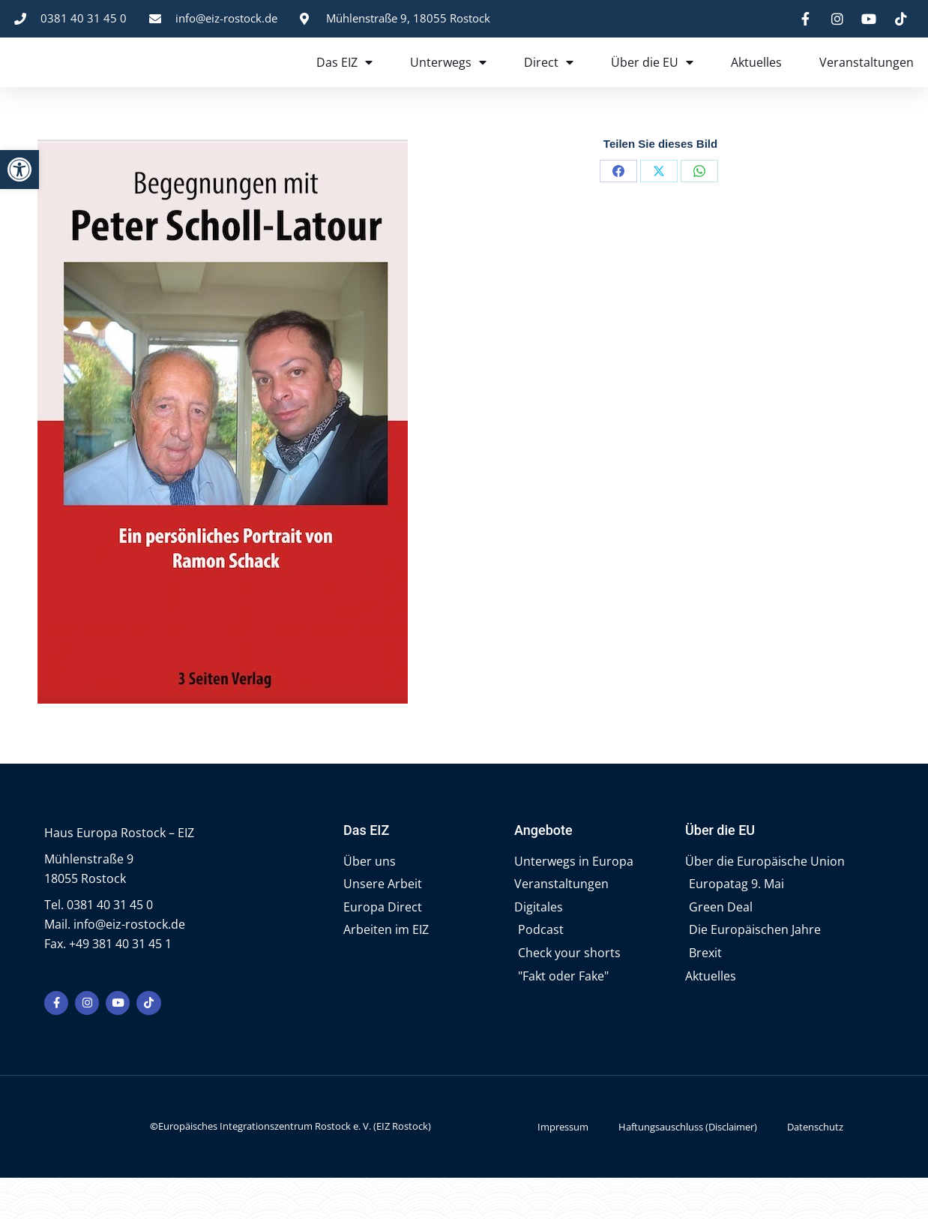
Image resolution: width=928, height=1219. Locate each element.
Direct (548, 82)
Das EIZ (344, 82)
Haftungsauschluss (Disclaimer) (687, 1168)
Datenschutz (815, 1168)
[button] (19, 169)
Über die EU (652, 82)
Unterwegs (448, 82)
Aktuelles (756, 82)
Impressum (562, 1168)
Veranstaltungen (866, 82)
